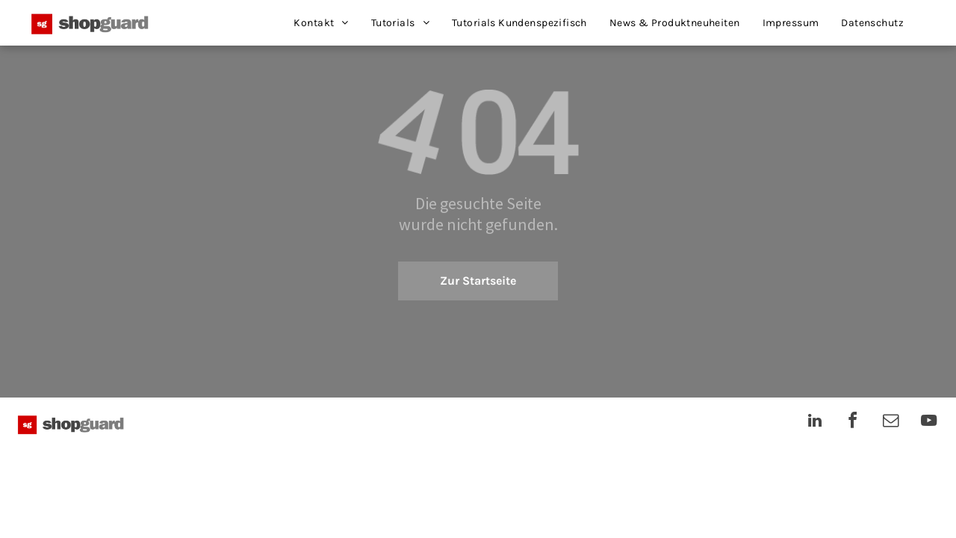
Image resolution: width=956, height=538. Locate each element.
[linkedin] (815, 422)
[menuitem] (320, 23)
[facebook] (853, 422)
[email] (891, 422)
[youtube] (929, 422)
